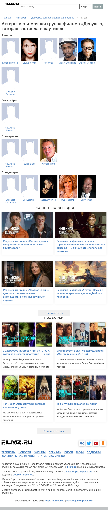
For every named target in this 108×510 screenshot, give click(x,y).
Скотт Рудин (87, 200)
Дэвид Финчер (49, 200)
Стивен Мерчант (87, 63)
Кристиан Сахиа (10, 63)
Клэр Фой (48, 63)
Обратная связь (54, 500)
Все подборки (53, 431)
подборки (94, 452)
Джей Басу (29, 164)
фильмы (39, 452)
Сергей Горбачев (23, 474)
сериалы (55, 452)
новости (25, 452)
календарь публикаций (18, 456)
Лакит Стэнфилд (67, 63)
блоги (68, 452)
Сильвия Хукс (29, 63)
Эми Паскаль (67, 200)
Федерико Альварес (10, 129)
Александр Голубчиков (78, 471)
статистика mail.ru (51, 456)
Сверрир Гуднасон (10, 92)
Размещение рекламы (79, 500)
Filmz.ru (72, 467)
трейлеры (8, 452)
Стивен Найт (48, 164)
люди (80, 452)
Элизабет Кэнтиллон (10, 201)
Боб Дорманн (29, 200)
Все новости (54, 313)
